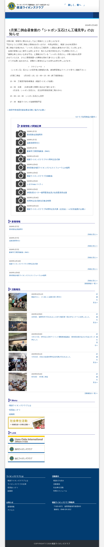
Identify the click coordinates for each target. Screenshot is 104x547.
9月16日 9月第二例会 (39, 377)
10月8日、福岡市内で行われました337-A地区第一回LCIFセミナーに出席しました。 (61, 317)
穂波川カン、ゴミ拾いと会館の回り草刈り (46, 297)
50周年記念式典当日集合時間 (39, 201)
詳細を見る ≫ (93, 234)
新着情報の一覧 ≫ (91, 283)
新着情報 (11, 507)
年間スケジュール (60, 491)
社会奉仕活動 (58, 487)
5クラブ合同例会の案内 (85, 117)
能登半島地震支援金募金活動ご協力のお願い (27, 110)
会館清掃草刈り (33, 143)
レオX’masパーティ (35, 184)
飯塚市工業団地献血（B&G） (39, 151)
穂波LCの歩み (58, 481)
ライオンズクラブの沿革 (17, 484)
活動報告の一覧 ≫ (91, 393)
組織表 (12, 414)
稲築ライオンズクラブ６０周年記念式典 (43, 159)
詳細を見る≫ (96, 339)
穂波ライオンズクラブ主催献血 (40, 176)
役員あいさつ (14, 410)
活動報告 (56, 484)
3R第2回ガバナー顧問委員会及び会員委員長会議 (47, 192)
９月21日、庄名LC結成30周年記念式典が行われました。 (51, 357)
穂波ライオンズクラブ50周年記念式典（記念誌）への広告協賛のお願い (56, 209)
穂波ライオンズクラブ (61, 543)
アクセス (11, 510)
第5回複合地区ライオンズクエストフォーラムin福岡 (48, 168)
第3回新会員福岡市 (35, 135)
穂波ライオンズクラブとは (20, 405)
